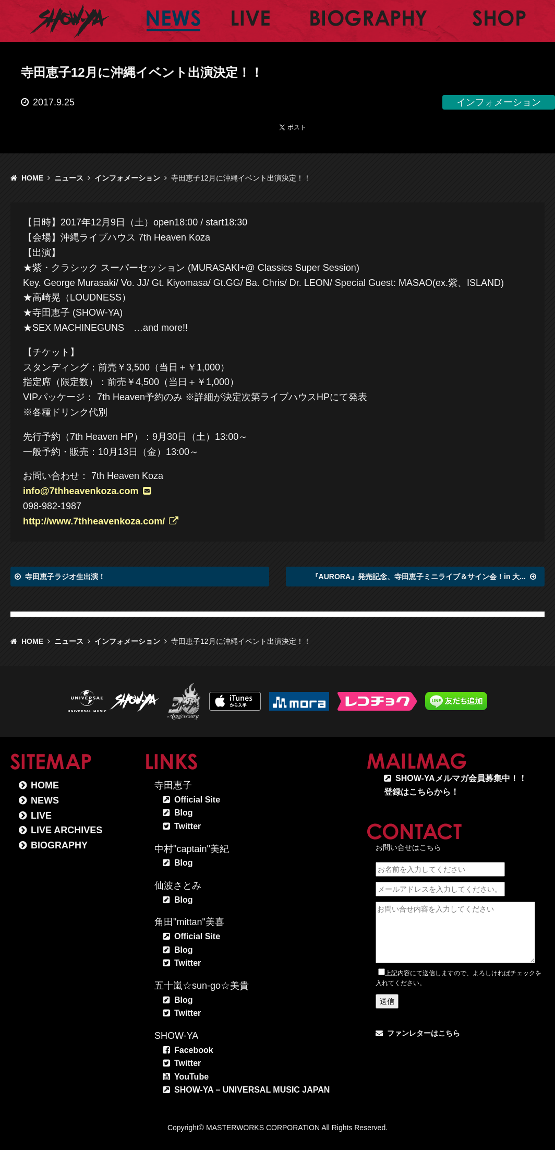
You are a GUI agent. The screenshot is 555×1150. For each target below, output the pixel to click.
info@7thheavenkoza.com (81, 491)
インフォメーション (127, 178)
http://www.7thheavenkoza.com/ (94, 521)
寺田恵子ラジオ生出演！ (65, 576)
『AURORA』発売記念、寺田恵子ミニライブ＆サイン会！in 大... (418, 576)
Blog (183, 812)
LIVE (41, 815)
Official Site (197, 799)
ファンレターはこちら (423, 1033)
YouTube (191, 1076)
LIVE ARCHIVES (66, 830)
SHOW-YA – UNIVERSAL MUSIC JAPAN (252, 1089)
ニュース (68, 178)
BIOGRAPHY (59, 845)
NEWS (45, 800)
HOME (32, 178)
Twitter (187, 826)
